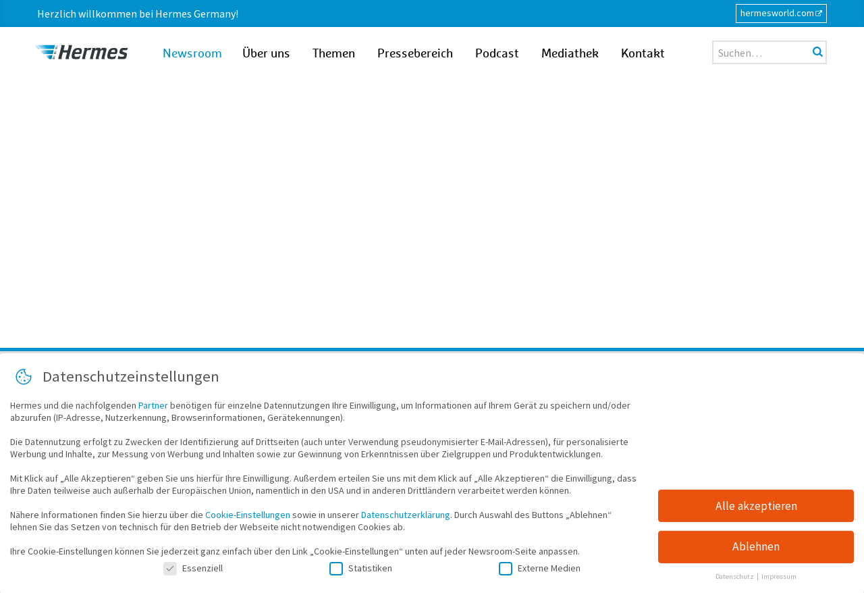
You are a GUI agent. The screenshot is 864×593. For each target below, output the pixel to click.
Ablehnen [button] (756, 549)
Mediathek (570, 54)
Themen (334, 54)
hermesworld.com (777, 13)
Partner (153, 409)
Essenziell (193, 571)
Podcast (497, 54)
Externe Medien (539, 571)
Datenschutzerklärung (405, 518)
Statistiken (360, 571)
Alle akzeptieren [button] (756, 508)
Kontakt (643, 54)
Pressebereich (415, 54)
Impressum (778, 579)
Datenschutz (735, 579)
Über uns (266, 54)
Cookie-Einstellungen (247, 518)
